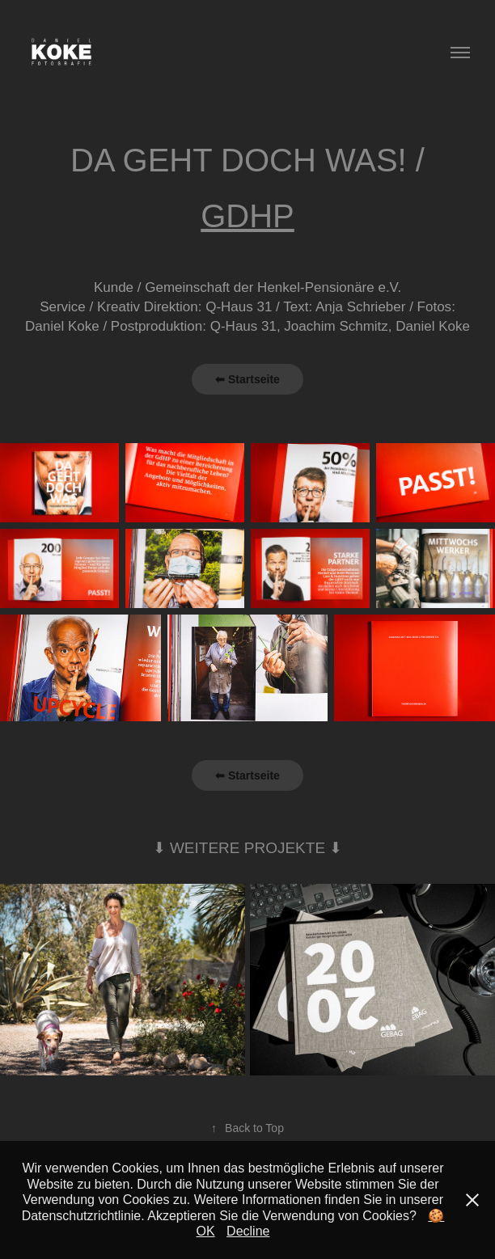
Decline (247, 1231)
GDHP (247, 216)
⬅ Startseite (247, 379)
